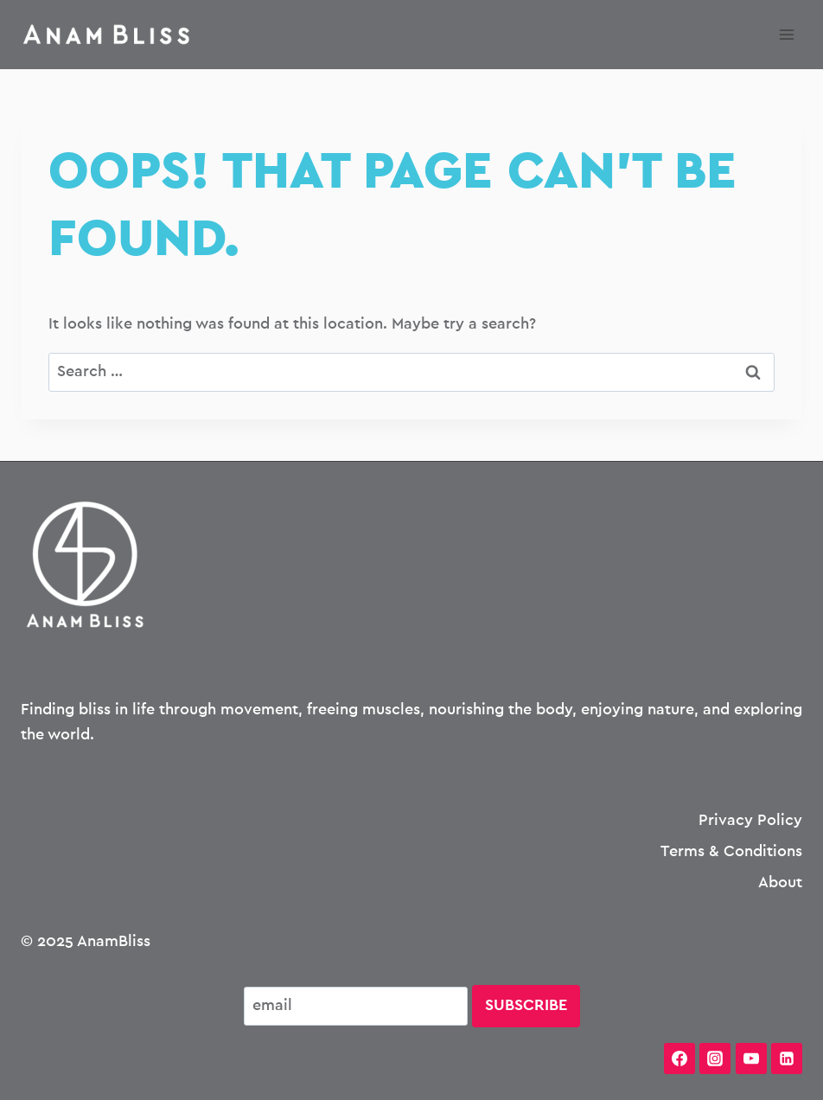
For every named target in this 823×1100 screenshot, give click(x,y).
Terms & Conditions (731, 852)
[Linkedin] (786, 1058)
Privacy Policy (750, 820)
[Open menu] (786, 34)
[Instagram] (714, 1058)
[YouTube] (751, 1058)
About (780, 883)
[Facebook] (679, 1058)
